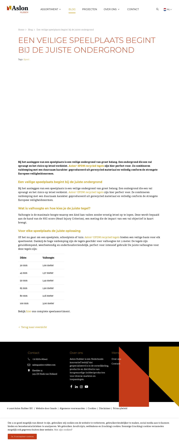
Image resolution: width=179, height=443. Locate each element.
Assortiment (49, 9)
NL (167, 9)
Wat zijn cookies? (63, 429)
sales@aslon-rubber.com (44, 393)
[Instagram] (81, 415)
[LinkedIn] (76, 415)
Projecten (89, 9)
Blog (72, 9)
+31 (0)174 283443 (39, 387)
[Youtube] (86, 415)
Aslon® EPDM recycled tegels (86, 193)
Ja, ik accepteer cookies (22, 436)
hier (28, 339)
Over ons (110, 9)
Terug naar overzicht (32, 355)
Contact (133, 9)
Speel (26, 60)
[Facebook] (71, 415)
